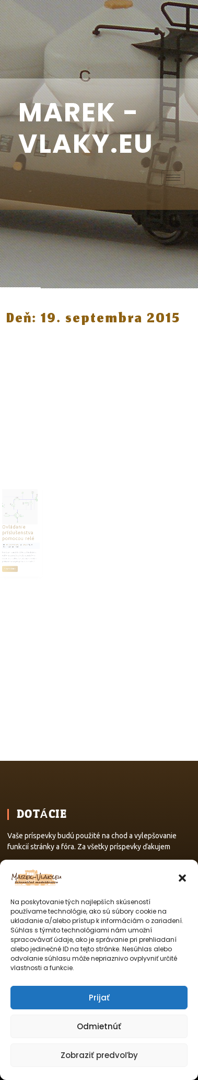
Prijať (99, 997)
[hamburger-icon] (173, 177)
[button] (182, 877)
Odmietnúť (99, 1026)
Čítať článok (21, 557)
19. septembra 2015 (22, 541)
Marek (31, 541)
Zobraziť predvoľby (99, 1055)
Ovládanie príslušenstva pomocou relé (26, 532)
